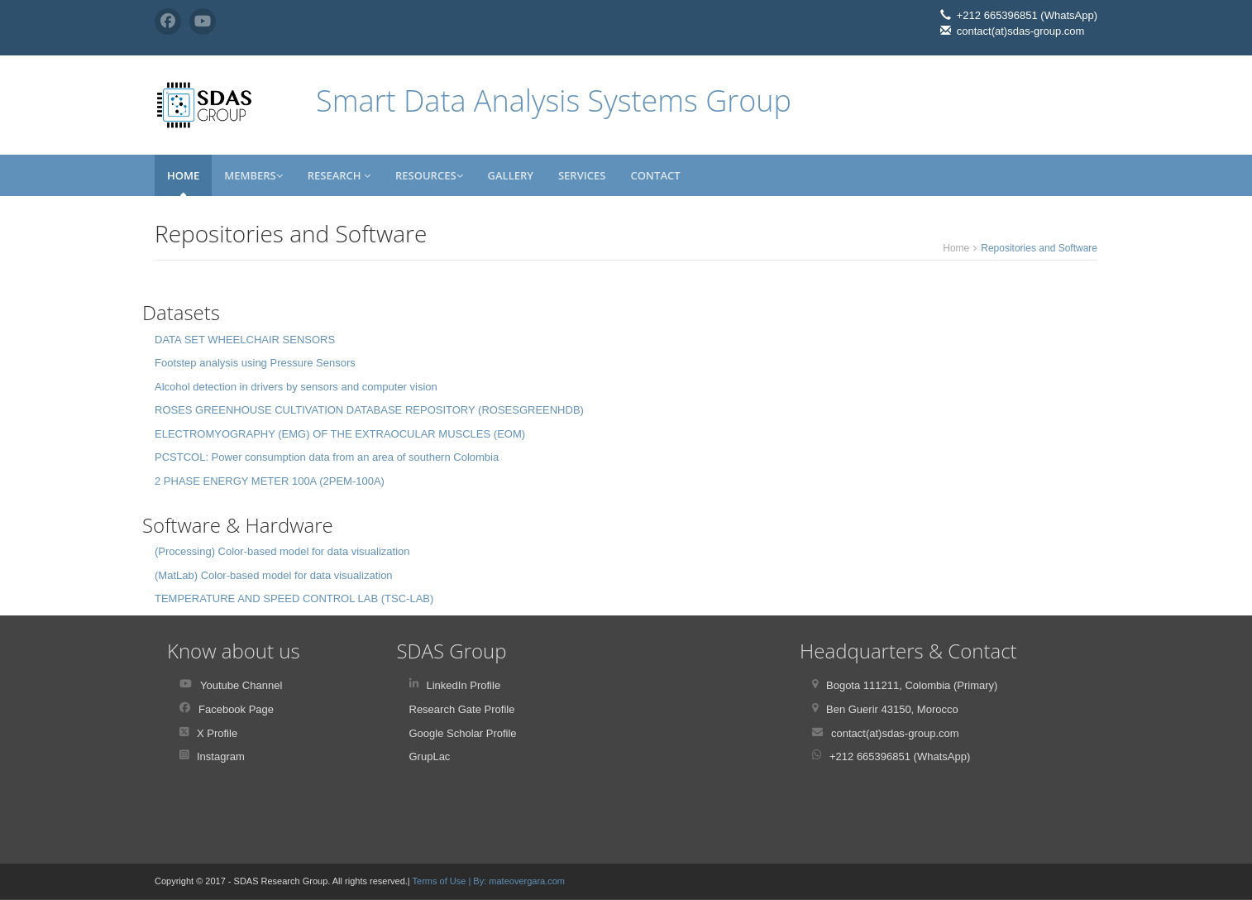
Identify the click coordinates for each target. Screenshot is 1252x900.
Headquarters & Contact (908, 650)
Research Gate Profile (462, 709)
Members (253, 175)
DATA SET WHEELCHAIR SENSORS (245, 339)
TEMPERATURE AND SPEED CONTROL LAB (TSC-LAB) (294, 598)
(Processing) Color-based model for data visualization (282, 551)
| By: (478, 881)
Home (183, 175)
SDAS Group (452, 650)
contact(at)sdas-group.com (895, 733)
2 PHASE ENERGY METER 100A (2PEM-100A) (270, 481)
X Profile (217, 733)
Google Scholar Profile (463, 733)
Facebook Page (236, 709)
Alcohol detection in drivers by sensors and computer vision (296, 387)
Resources (429, 175)
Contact (655, 175)
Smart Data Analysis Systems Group (553, 100)
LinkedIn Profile (464, 685)
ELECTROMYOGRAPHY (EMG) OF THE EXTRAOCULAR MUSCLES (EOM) (340, 434)
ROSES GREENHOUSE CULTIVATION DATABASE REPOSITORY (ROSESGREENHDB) (369, 410)
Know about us (233, 650)
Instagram (221, 756)
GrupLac (430, 756)
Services (581, 175)
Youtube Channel (241, 685)
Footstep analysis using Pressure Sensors (255, 363)
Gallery (510, 175)
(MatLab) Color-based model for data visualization (274, 575)
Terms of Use (441, 881)
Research (339, 175)
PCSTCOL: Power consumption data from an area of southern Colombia (327, 457)
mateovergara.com (527, 881)
